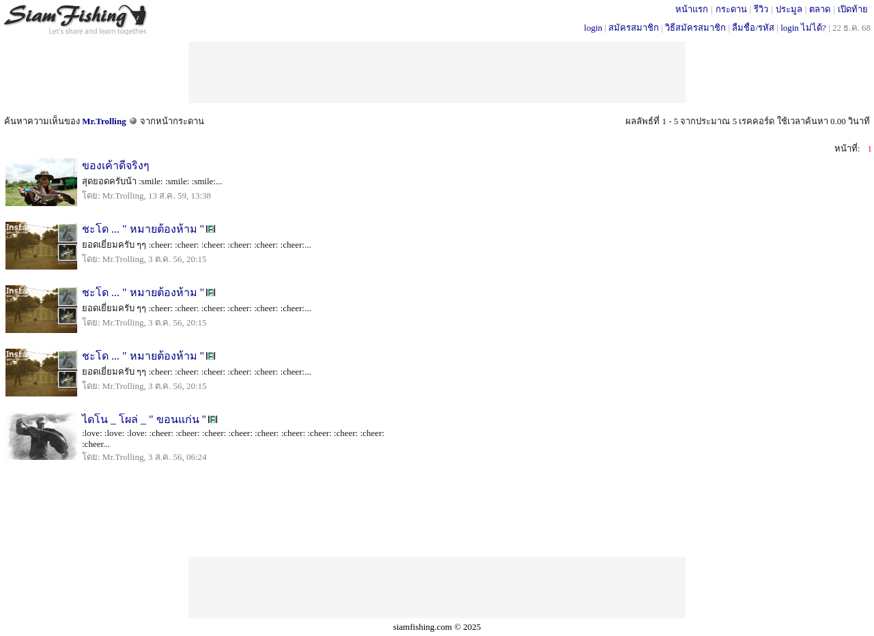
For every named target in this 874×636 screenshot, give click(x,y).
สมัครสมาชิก (633, 28)
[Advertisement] (437, 72)
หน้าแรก (691, 9)
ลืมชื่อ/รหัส (753, 28)
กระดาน (731, 9)
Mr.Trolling (104, 121)
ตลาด (819, 9)
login (593, 28)
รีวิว (761, 9)
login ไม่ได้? (803, 28)
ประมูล (789, 9)
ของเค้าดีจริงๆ (116, 165)
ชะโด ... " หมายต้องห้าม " (143, 229)
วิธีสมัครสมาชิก (695, 28)
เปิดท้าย (853, 9)
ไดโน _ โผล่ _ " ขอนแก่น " (144, 419)
